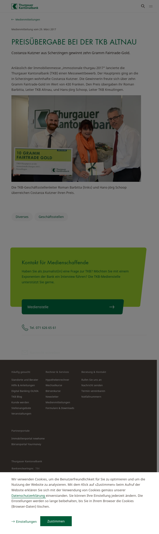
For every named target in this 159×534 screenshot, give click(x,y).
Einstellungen (26, 521)
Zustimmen (56, 521)
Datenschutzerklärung (28, 495)
